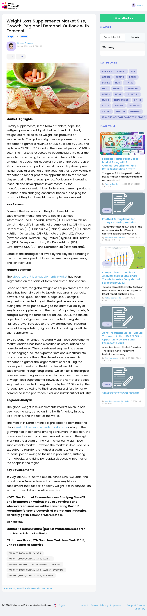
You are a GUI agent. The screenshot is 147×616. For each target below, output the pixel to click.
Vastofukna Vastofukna (115, 237)
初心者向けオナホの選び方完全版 (121, 393)
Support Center (136, 605)
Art (133, 71)
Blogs (10, 36)
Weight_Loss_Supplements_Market (30, 558)
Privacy (104, 605)
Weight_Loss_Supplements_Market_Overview (36, 569)
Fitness (129, 82)
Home (118, 94)
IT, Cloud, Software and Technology (123, 117)
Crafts (120, 77)
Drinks (106, 82)
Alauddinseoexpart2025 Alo (117, 401)
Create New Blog (122, 18)
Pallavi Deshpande (113, 298)
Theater (120, 111)
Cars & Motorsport (114, 71)
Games (117, 88)
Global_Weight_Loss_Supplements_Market (34, 564)
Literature (132, 94)
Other (24, 36)
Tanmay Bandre (111, 184)
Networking (121, 100)
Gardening (132, 88)
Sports (106, 111)
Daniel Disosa (25, 43)
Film (117, 82)
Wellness (135, 111)
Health (106, 94)
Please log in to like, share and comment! (28, 588)
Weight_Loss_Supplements (25, 553)
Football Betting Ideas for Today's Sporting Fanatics (119, 220)
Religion (119, 105)
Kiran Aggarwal (111, 358)
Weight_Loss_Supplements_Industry (31, 575)
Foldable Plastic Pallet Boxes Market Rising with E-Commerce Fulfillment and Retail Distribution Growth (120, 164)
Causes (106, 77)
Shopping (134, 105)
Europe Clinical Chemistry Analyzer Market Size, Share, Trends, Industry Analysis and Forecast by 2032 (121, 278)
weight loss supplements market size (41, 427)
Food (105, 88)
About (85, 605)
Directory (140, 608)
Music (105, 100)
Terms (95, 605)
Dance (132, 77)
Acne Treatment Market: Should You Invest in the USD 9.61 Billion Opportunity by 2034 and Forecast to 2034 (122, 338)
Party (105, 105)
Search (135, 37)
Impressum (117, 605)
